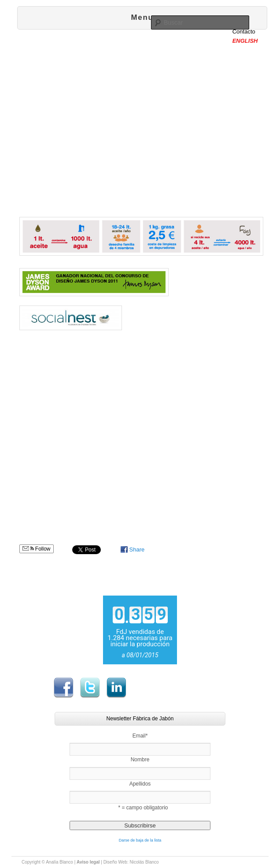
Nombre (140, 759)
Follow (36, 549)
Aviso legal (88, 862)
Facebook (63, 687)
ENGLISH (245, 40)
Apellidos (140, 784)
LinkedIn (116, 687)
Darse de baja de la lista (140, 840)
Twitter (89, 687)
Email (140, 736)
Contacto (243, 31)
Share (137, 549)
